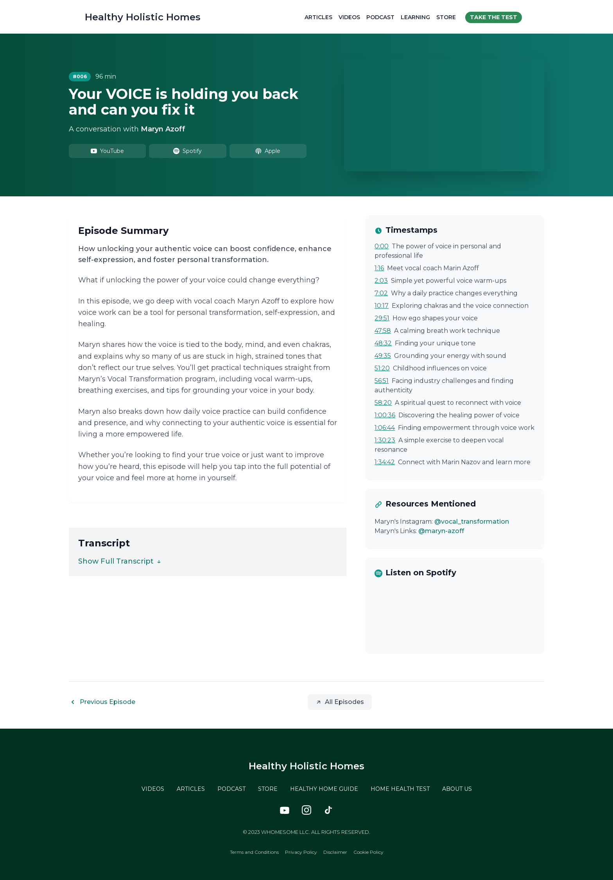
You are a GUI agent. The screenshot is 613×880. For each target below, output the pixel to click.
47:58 (383, 330)
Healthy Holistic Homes (141, 16)
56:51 (382, 380)
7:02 (381, 292)
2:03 (381, 280)
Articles (320, 16)
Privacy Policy (301, 852)
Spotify (187, 150)
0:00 (382, 246)
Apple (267, 150)
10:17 (382, 305)
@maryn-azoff (441, 530)
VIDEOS (153, 788)
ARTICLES (191, 788)
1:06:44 (385, 427)
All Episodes (339, 701)
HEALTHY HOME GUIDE (324, 788)
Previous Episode (102, 702)
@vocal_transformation (471, 521)
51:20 (382, 368)
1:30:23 (385, 440)
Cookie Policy (368, 852)
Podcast (382, 16)
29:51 (382, 317)
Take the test (495, 16)
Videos (351, 16)
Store (448, 16)
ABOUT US (457, 788)
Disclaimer (335, 852)
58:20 (383, 402)
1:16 (379, 267)
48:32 (383, 343)
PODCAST (231, 788)
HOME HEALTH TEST (400, 788)
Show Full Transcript (119, 560)
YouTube (107, 150)
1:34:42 (385, 461)
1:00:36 (385, 414)
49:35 (383, 355)
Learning (417, 16)
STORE (268, 788)
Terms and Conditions (254, 852)
